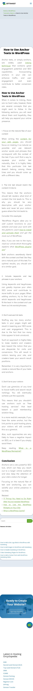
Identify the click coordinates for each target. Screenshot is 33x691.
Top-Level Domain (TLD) (11, 668)
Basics (12, 13)
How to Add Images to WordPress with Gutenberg (15, 547)
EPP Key (6, 685)
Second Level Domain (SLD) (12, 665)
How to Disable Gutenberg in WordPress (12, 550)
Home (5, 11)
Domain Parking (9, 676)
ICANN (5, 673)
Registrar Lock (8, 682)
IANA (5, 670)
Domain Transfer (9, 687)
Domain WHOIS (8, 679)
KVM (5, 662)
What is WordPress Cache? (14, 511)
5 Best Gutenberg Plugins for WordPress (12, 552)
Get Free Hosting (16, 612)
